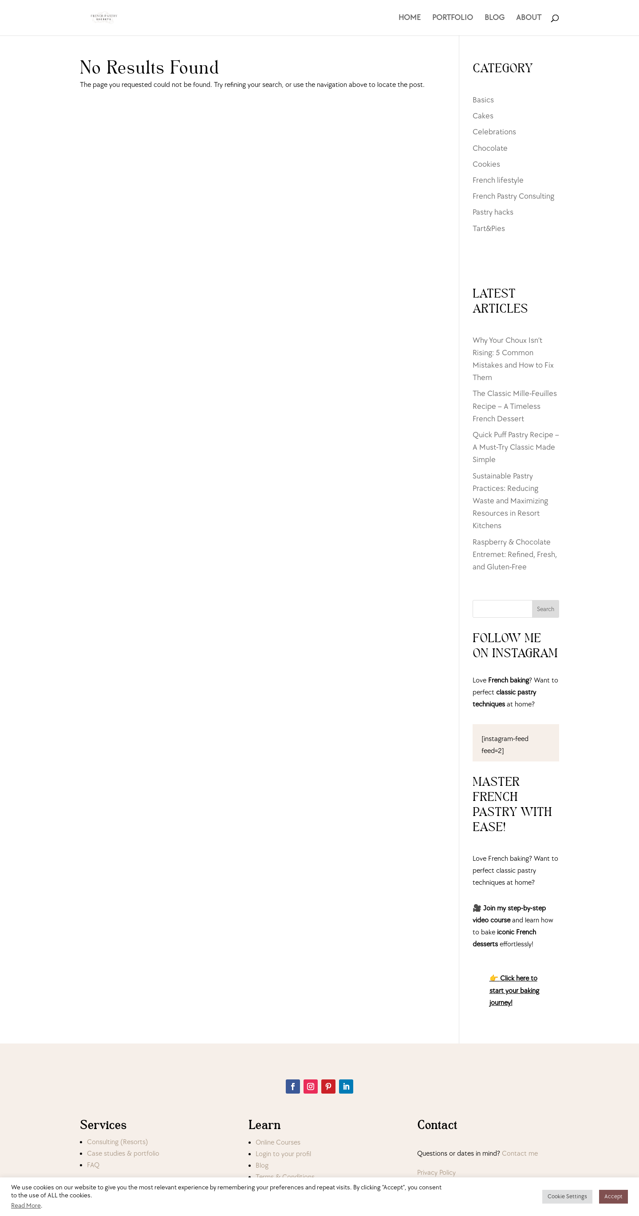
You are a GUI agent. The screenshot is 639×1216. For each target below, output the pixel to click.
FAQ (93, 1165)
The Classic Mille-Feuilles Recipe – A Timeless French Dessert (515, 406)
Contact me (520, 1153)
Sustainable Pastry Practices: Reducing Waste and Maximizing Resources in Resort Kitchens (510, 501)
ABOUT (528, 18)
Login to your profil (283, 1154)
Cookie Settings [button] (567, 1196)
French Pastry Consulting (513, 196)
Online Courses (278, 1142)
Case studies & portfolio (123, 1153)
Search (545, 609)
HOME (409, 18)
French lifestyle (498, 180)
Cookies (486, 164)
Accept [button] (613, 1196)
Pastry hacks (493, 212)
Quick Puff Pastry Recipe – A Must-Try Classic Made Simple (516, 447)
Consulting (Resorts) (117, 1142)
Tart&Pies (489, 228)
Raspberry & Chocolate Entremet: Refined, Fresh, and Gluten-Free (515, 554)
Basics (483, 100)
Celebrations (494, 132)
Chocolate (490, 148)
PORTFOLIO (452, 18)
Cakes (483, 116)
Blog (262, 1165)
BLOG (495, 18)
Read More (26, 1205)
